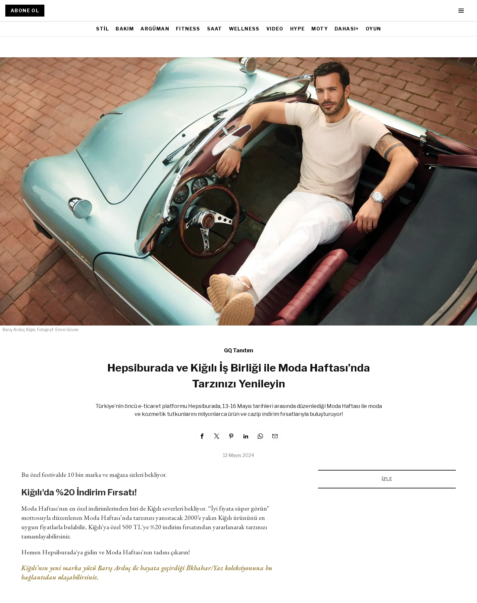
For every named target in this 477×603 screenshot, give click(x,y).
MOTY (319, 28)
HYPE (297, 28)
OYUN (373, 28)
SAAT (214, 28)
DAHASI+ (347, 28)
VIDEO (275, 28)
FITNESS (188, 28)
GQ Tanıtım (238, 350)
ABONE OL (25, 10)
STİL (102, 28)
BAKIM (125, 28)
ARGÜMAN (154, 28)
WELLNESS (244, 28)
